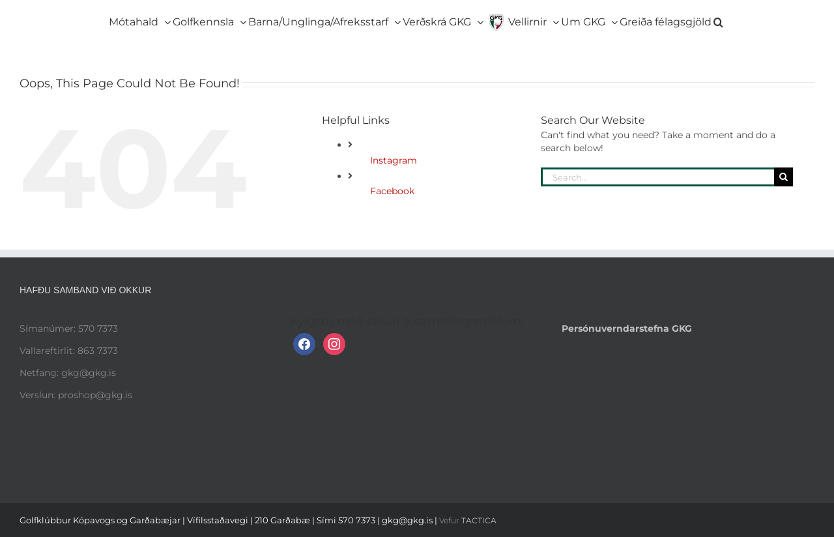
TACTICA (478, 520)
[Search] (783, 176)
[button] (718, 20)
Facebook (392, 191)
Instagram (393, 160)
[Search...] (657, 176)
